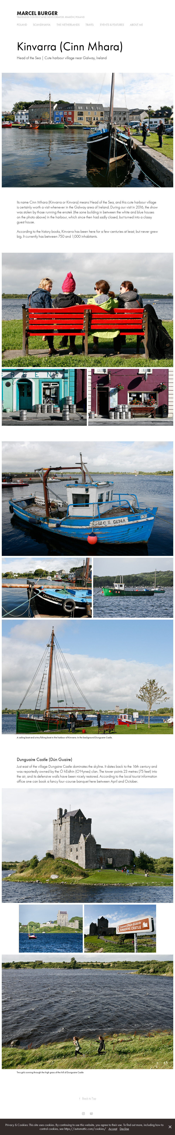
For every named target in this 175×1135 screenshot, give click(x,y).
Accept (113, 1129)
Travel (90, 24)
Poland (22, 24)
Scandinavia (41, 24)
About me (136, 24)
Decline (124, 1129)
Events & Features (112, 24)
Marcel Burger (37, 13)
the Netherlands (68, 24)
